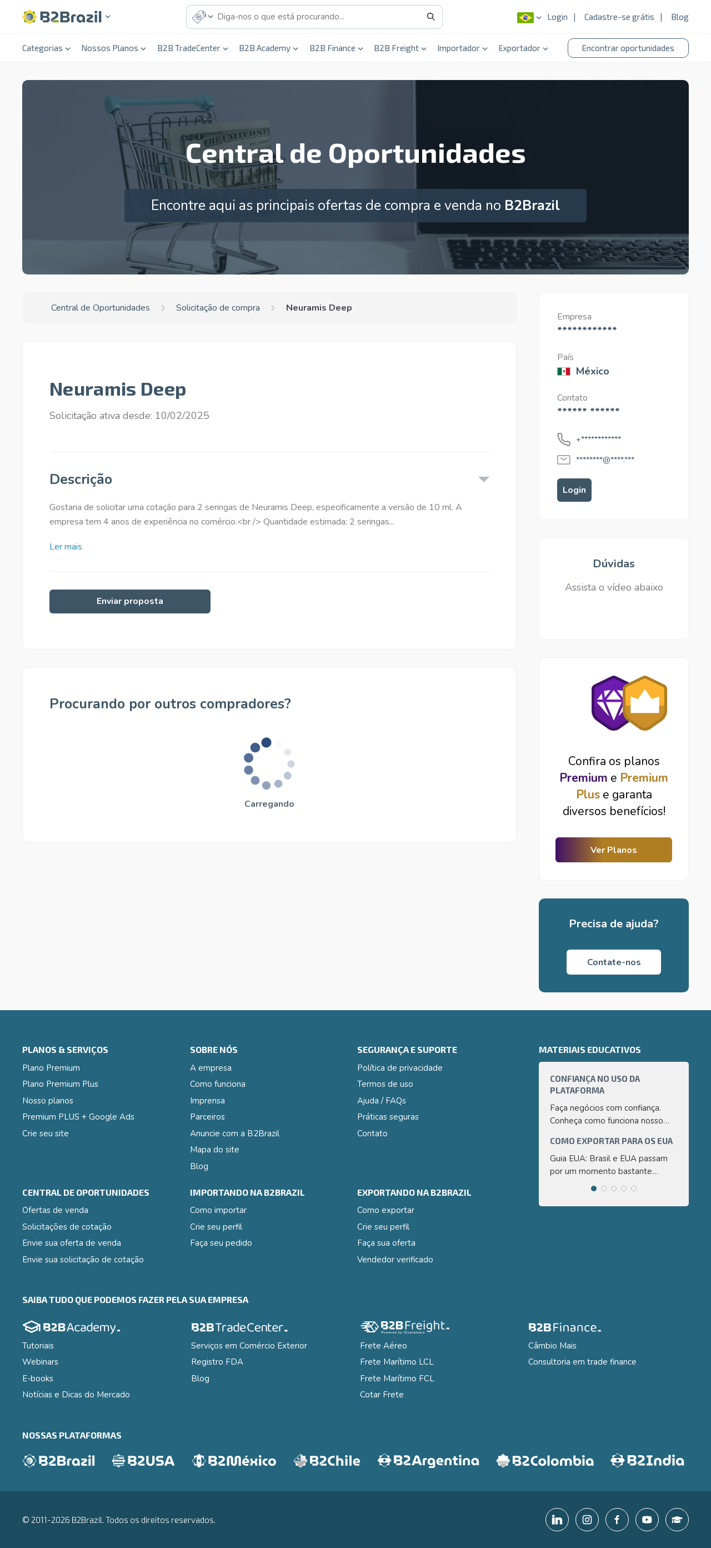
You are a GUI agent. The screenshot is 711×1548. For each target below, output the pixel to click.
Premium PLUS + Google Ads (78, 1116)
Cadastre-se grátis (619, 17)
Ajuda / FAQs (381, 1100)
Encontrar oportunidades (628, 48)
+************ (598, 440)
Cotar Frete (382, 1394)
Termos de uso (385, 1084)
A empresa (211, 1067)
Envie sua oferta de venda (71, 1243)
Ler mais (65, 547)
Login (557, 17)
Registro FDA (217, 1361)
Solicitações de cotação (67, 1226)
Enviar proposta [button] (130, 601)
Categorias (46, 48)
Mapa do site (214, 1149)
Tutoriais (38, 1345)
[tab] (594, 1188)
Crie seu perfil (216, 1226)
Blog (680, 17)
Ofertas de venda (55, 1210)
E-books (37, 1378)
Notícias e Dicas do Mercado (76, 1394)
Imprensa (207, 1100)
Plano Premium (51, 1067)
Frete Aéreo (383, 1345)
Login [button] (574, 490)
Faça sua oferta (386, 1243)
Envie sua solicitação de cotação (83, 1259)
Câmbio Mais (552, 1345)
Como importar (218, 1210)
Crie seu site (45, 1133)
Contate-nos (614, 962)
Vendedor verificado (395, 1259)
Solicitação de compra (218, 308)
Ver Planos (613, 850)
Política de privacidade (400, 1067)
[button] (66, 17)
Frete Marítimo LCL (397, 1361)
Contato (372, 1133)
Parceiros (207, 1116)
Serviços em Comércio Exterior (249, 1345)
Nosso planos (47, 1100)
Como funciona (218, 1084)
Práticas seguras (388, 1116)
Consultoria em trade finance (582, 1361)
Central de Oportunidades (100, 308)
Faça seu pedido (221, 1243)
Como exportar (385, 1210)
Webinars (40, 1361)
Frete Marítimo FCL (397, 1378)
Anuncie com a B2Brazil (234, 1133)
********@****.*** (605, 460)
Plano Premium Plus (60, 1084)
